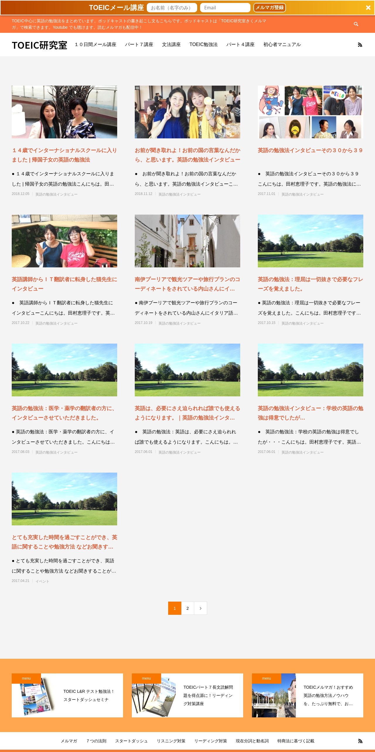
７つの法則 (96, 741)
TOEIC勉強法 (204, 44)
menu (26, 678)
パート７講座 (139, 44)
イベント (42, 581)
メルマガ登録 (269, 7)
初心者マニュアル (282, 44)
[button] (187, 7)
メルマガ (69, 741)
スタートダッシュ (131, 741)
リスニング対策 (171, 741)
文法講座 (171, 44)
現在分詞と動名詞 (252, 741)
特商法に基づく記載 (295, 741)
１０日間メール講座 (95, 44)
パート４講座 (240, 44)
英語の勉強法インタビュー (56, 194)
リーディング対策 (210, 741)
